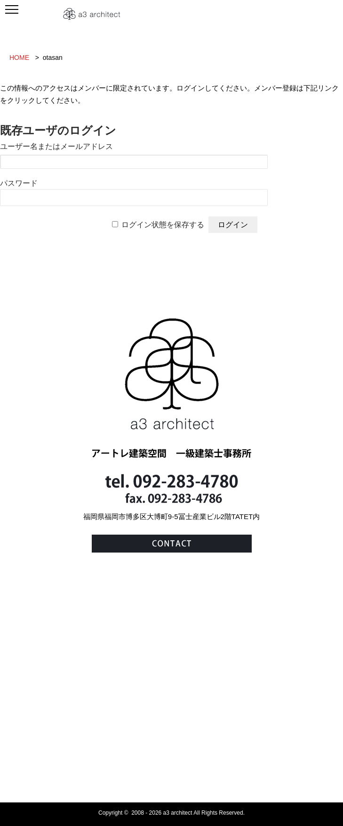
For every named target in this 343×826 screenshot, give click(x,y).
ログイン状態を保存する (162, 225)
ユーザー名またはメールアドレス (56, 146)
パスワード (19, 183)
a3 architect (177, 812)
